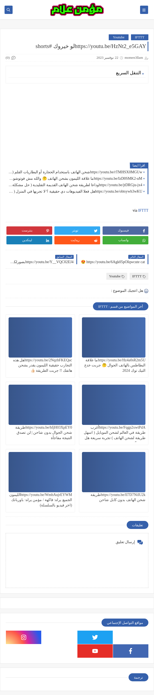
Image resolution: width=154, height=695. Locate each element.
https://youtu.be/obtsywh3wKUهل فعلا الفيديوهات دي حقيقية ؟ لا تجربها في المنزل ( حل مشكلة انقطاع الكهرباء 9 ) (75, 191)
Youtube (118, 37)
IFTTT (139, 37)
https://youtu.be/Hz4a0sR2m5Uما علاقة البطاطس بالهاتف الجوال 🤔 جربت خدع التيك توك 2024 (115, 365)
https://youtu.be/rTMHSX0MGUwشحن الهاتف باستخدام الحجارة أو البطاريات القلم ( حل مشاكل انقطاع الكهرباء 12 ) (75, 172)
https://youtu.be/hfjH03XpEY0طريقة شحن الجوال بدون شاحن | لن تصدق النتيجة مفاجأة (43, 432)
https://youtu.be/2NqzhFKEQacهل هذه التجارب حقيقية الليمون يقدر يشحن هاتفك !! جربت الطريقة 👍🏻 (42, 365)
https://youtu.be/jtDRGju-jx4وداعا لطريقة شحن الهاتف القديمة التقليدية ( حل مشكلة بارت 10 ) (75, 185)
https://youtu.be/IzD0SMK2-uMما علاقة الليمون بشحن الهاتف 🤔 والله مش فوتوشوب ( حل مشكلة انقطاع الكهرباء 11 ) (75, 178)
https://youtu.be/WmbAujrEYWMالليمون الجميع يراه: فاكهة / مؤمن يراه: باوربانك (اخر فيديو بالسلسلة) (40, 500)
